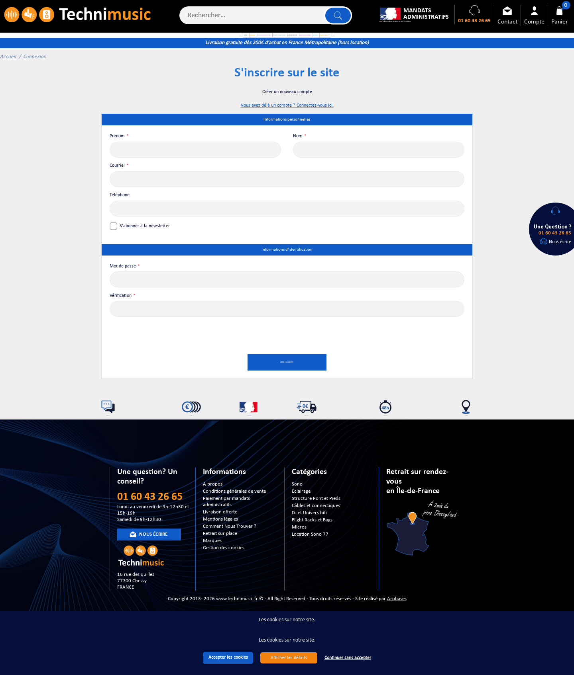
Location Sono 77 (310, 561)
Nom (298, 153)
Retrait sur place (220, 560)
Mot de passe (123, 283)
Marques (212, 567)
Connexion (34, 73)
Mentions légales (220, 545)
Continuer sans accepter (347, 657)
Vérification (121, 312)
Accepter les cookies (228, 657)
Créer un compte (287, 379)
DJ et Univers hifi (309, 539)
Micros (299, 553)
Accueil (8, 73)
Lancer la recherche (336, 18)
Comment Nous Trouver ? (229, 553)
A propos (212, 510)
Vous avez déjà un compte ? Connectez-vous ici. (287, 122)
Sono (297, 510)
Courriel (117, 182)
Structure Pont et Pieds (316, 525)
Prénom (117, 153)
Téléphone (120, 212)
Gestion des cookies (223, 574)
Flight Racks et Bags (312, 546)
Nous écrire (560, 242)
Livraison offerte (220, 538)
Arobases (397, 625)
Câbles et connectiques (316, 532)
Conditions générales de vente (234, 518)
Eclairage (301, 518)
